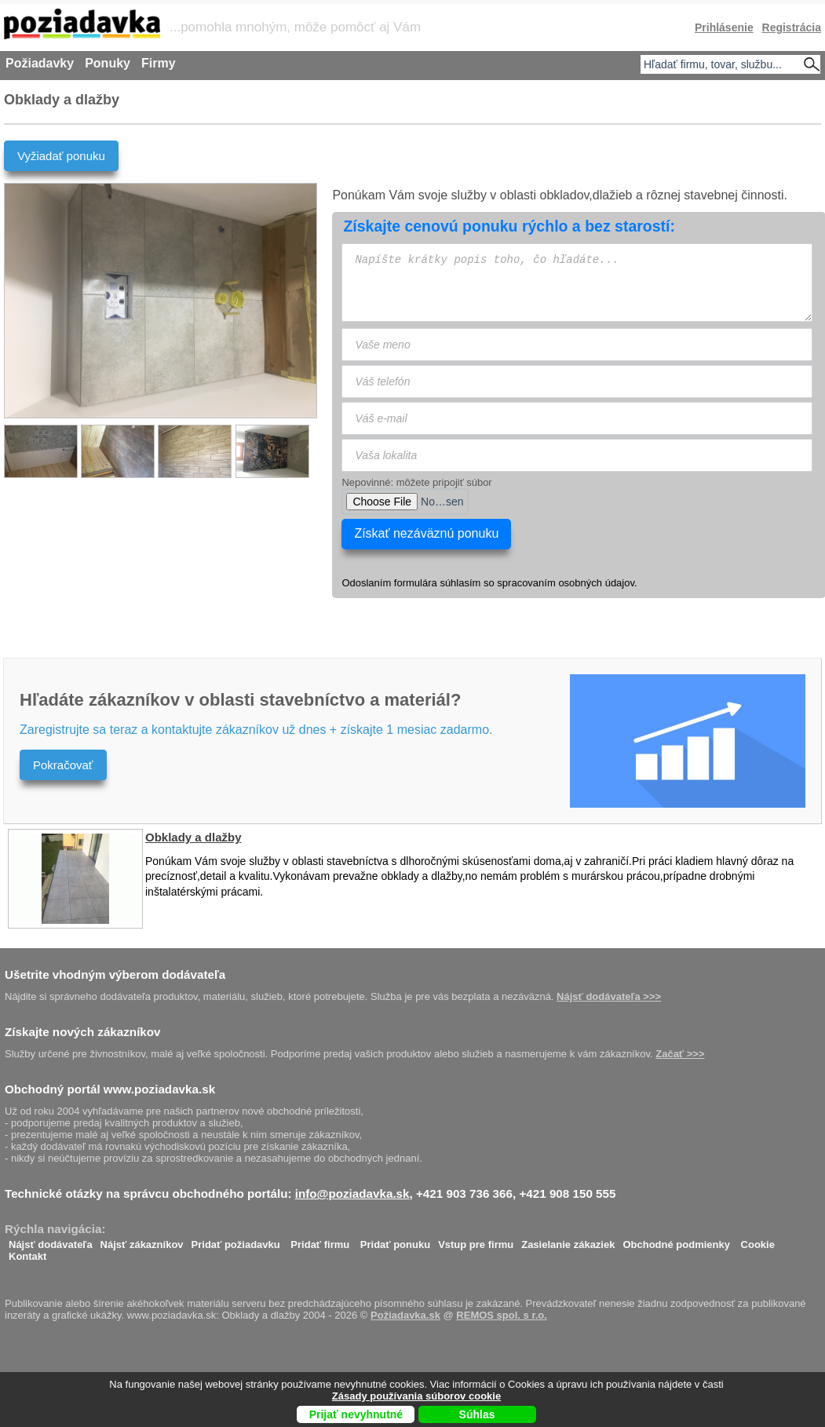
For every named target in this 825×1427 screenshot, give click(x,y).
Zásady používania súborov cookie (416, 1396)
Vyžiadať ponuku (61, 155)
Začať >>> (679, 1054)
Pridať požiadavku (236, 1241)
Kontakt (27, 1252)
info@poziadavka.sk (352, 1193)
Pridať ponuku (395, 1241)
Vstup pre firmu (475, 1241)
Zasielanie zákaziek (568, 1241)
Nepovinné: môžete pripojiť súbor (416, 482)
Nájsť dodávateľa (51, 1241)
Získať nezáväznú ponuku (426, 533)
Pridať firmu (319, 1241)
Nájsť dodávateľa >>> (609, 996)
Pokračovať (63, 765)
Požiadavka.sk (405, 1315)
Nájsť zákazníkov (142, 1241)
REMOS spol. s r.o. (501, 1315)
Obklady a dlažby (193, 837)
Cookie (758, 1241)
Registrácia (791, 27)
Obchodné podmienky (676, 1241)
